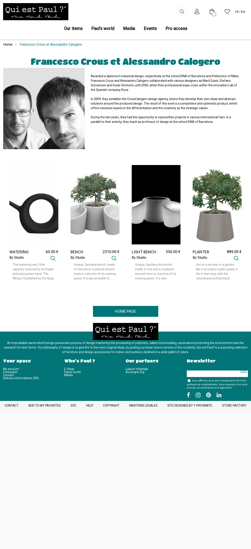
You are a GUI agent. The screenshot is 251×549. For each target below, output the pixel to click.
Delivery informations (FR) (21, 378)
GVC (73, 405)
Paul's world (72, 372)
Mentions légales (143, 405)
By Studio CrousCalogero (20, 259)
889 (234, 251)
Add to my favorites (44, 405)
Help (89, 405)
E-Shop (69, 368)
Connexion (10, 372)
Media (68, 375)
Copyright (111, 405)
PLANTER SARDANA (201, 254)
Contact (8, 375)
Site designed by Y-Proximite (189, 405)
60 (52, 251)
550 (173, 251)
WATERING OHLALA (19, 254)
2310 (111, 251)
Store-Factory (234, 405)
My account (11, 368)
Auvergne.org (135, 372)
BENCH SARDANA (79, 254)
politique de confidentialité (202, 384)
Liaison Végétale (137, 368)
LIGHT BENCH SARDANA (144, 254)
